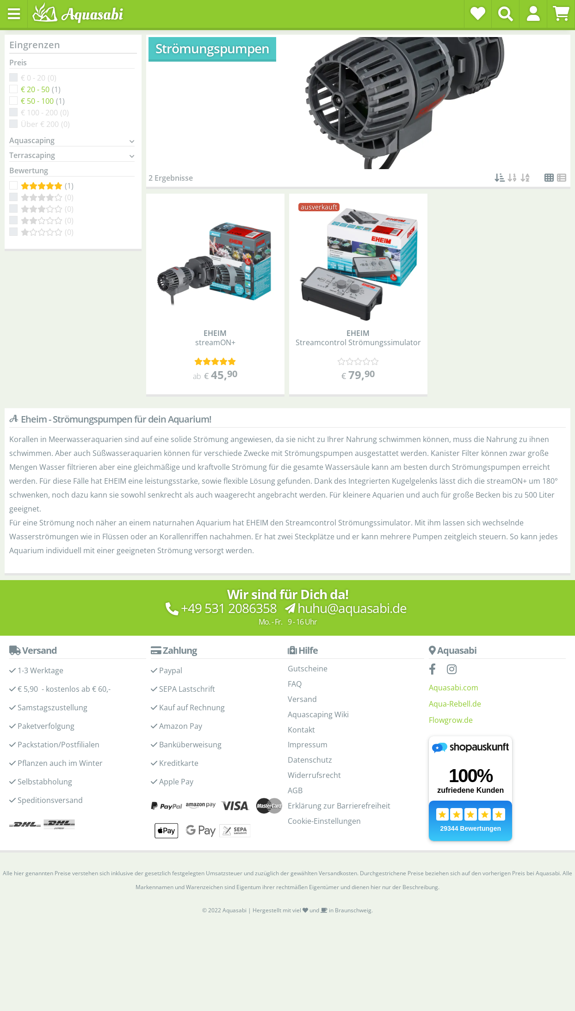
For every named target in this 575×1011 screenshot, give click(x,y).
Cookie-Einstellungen (324, 821)
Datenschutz (310, 760)
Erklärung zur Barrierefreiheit (339, 806)
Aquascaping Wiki (318, 714)
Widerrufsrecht (314, 775)
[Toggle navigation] (14, 14)
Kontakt (301, 730)
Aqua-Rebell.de (455, 704)
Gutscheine (308, 668)
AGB (295, 790)
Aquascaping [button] (32, 140)
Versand (302, 699)
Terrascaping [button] (32, 155)
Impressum (308, 744)
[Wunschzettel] (477, 13)
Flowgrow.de (451, 720)
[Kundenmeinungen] (215, 361)
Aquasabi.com (453, 687)
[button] (533, 13)
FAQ (295, 684)
